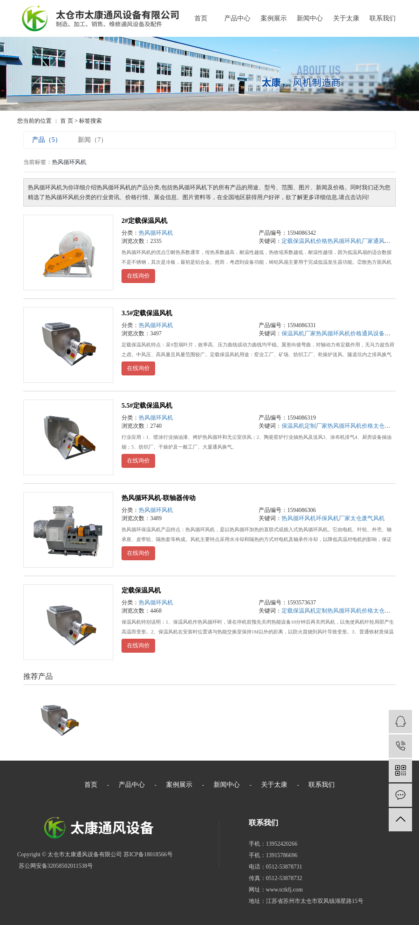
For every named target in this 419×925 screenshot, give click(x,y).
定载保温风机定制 (304, 611)
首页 (200, 18)
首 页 (66, 121)
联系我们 (382, 18)
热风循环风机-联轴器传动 (159, 497)
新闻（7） (92, 139)
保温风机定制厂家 (304, 426)
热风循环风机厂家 (350, 241)
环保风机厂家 (333, 518)
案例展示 (274, 18)
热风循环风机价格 (339, 333)
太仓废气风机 (367, 518)
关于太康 (346, 18)
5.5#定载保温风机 (147, 405)
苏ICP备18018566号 (148, 854)
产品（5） (46, 139)
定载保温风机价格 (304, 241)
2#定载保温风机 (144, 220)
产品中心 (237, 18)
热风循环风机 (156, 233)
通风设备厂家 (390, 241)
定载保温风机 (141, 590)
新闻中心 (310, 18)
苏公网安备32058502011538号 (55, 866)
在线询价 (138, 276)
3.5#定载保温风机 (147, 313)
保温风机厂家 (299, 333)
